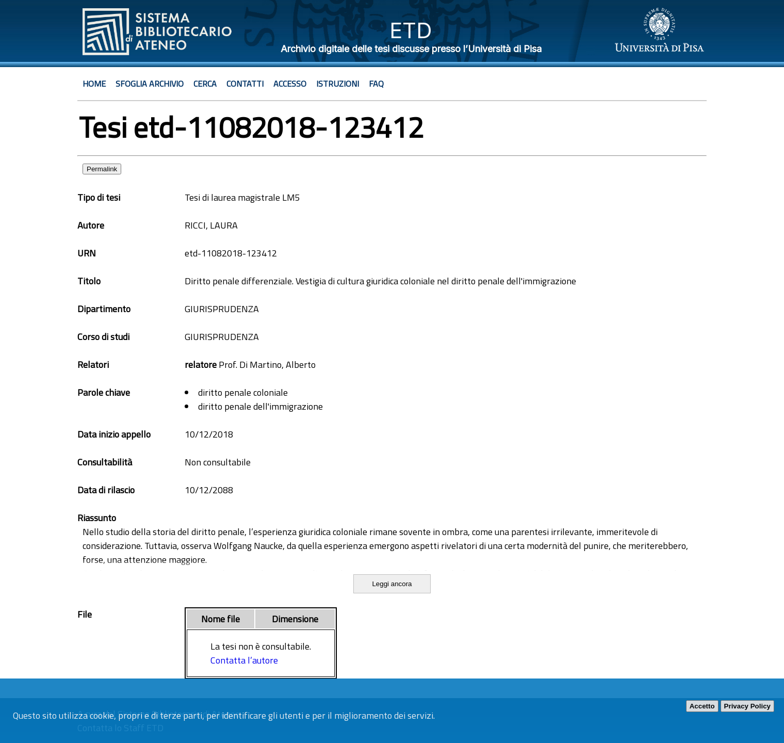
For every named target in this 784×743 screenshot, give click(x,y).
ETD (410, 30)
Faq (376, 83)
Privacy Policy (747, 706)
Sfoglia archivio (150, 83)
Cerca (205, 83)
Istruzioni (337, 83)
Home (94, 83)
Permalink (102, 169)
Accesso (289, 83)
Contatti (245, 83)
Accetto (702, 706)
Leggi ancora (392, 584)
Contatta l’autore (244, 660)
